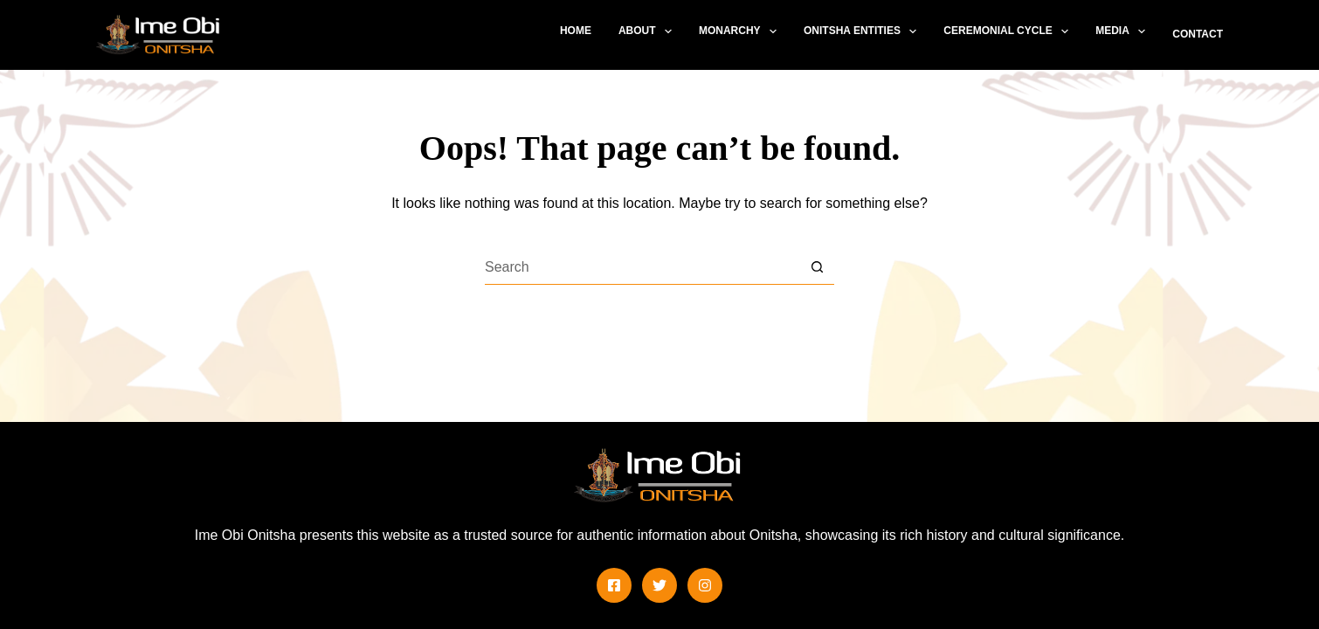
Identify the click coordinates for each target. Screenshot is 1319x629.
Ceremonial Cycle (1009, 31)
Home (575, 30)
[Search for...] (642, 267)
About (648, 31)
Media (1123, 31)
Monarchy (741, 31)
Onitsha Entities (863, 31)
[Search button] (816, 267)
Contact (1197, 34)
